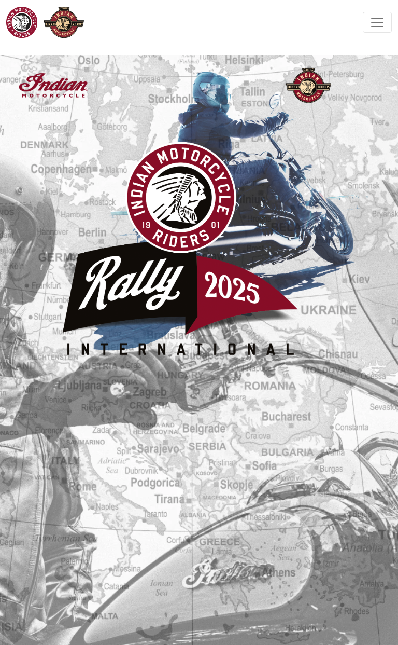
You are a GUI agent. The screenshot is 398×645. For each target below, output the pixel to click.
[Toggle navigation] (377, 22)
